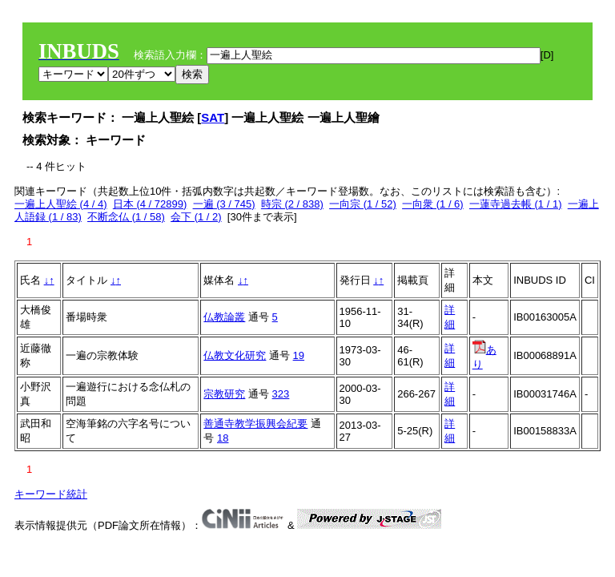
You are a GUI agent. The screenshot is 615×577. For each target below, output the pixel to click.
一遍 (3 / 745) (224, 204)
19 (298, 355)
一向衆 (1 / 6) (433, 204)
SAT (212, 117)
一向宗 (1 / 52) (362, 204)
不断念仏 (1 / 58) (126, 217)
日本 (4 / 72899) (150, 204)
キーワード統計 (50, 494)
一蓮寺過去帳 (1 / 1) (515, 204)
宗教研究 (224, 394)
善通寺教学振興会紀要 (255, 424)
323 (281, 394)
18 (222, 438)
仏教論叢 (224, 317)
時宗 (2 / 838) (292, 204)
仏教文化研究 (234, 355)
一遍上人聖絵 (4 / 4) (60, 204)
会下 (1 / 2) (196, 217)
